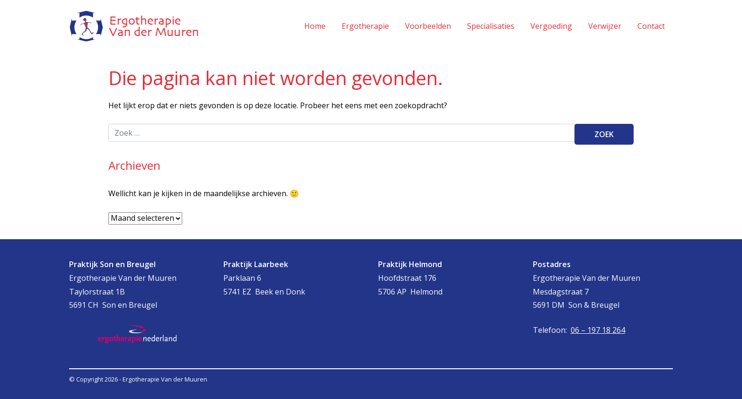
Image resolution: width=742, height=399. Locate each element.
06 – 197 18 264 (598, 330)
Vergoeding (551, 26)
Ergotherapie (365, 26)
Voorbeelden (428, 26)
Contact (651, 26)
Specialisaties (490, 26)
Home (315, 26)
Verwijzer (604, 26)
